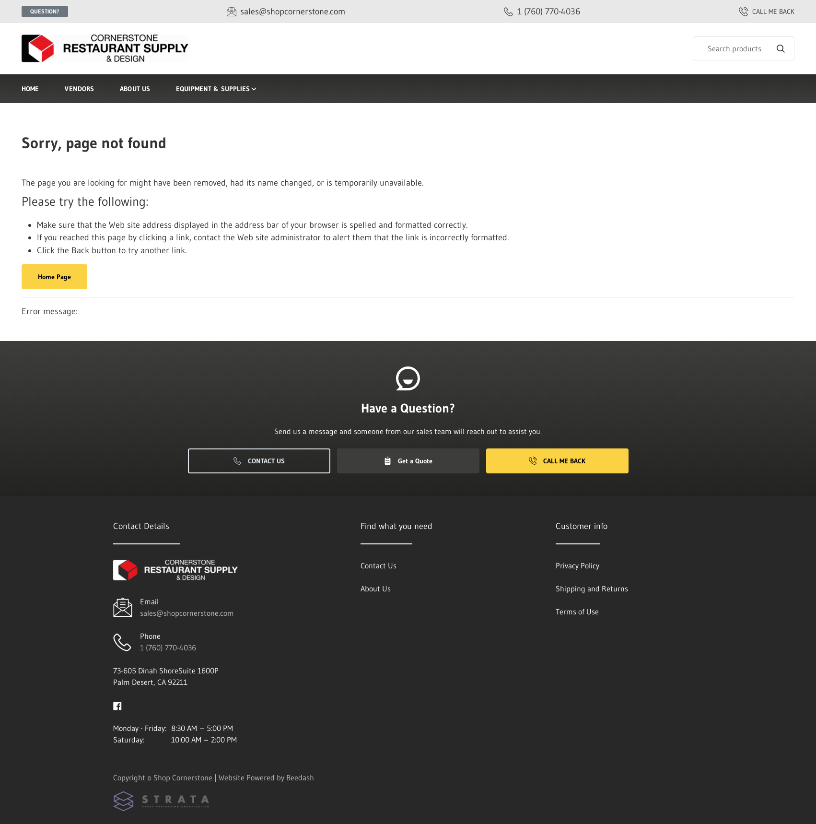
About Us (135, 88)
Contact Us (259, 461)
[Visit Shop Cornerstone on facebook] (117, 705)
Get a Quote (408, 461)
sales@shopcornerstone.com (187, 613)
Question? (44, 11)
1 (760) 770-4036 (168, 647)
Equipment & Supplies (217, 88)
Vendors (79, 88)
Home (30, 88)
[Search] (743, 48)
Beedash (300, 777)
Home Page (54, 276)
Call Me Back (557, 461)
